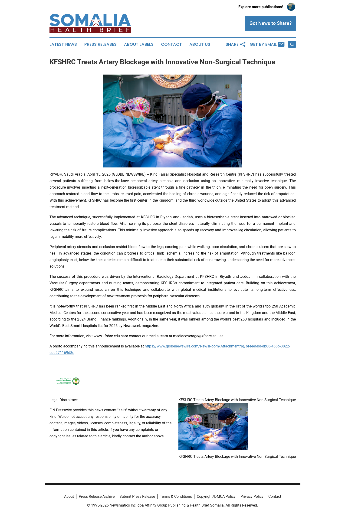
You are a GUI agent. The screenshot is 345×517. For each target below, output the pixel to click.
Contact (171, 44)
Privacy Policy (251, 496)
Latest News (63, 44)
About (69, 496)
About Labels (139, 44)
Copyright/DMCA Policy (216, 496)
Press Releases (100, 44)
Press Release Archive (97, 496)
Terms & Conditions (176, 496)
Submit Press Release (137, 496)
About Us (199, 44)
